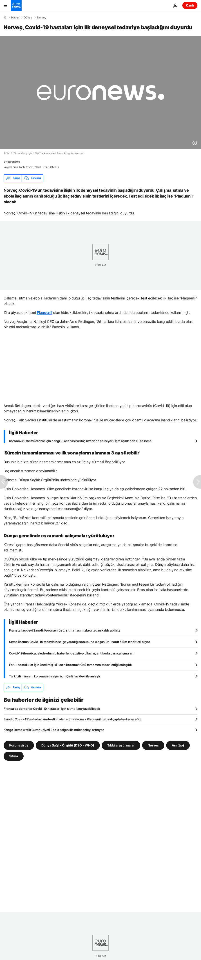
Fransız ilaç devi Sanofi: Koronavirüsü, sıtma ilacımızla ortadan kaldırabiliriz (64, 630)
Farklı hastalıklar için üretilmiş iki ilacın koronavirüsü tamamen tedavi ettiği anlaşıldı (70, 665)
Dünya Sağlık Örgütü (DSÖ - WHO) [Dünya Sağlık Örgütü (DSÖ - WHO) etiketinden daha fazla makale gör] (67, 745)
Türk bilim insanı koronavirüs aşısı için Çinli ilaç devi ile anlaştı (54, 676)
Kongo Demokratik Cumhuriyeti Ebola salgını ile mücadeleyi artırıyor (54, 730)
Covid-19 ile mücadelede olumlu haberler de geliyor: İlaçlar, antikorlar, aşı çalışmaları (71, 653)
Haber (15, 17)
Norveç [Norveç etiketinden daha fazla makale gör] (153, 745)
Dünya (28, 17)
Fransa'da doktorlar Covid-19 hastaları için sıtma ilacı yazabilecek (52, 708)
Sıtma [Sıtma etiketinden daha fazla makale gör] (13, 756)
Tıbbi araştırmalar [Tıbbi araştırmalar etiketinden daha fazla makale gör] (121, 745)
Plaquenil (44, 312)
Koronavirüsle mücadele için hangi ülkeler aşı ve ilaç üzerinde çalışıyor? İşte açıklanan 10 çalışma (80, 441)
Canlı (190, 5)
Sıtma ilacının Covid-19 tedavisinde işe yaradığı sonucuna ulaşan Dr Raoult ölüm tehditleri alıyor (79, 642)
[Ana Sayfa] (5, 17)
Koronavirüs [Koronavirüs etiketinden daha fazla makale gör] (18, 745)
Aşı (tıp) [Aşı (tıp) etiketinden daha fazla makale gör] (178, 745)
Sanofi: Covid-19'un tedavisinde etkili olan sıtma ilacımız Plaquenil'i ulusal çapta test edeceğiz (72, 719)
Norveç (41, 17)
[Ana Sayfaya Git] (16, 5)
